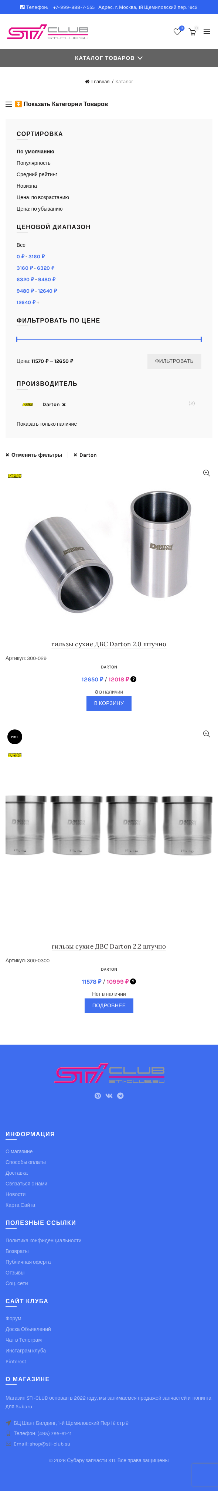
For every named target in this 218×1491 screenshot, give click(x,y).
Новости (15, 1194)
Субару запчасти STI (91, 1460)
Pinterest (16, 1361)
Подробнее (109, 1005)
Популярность (34, 163)
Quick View (206, 473)
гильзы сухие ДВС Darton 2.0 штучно (108, 644)
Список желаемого (181, 28)
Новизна (27, 186)
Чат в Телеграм (24, 1340)
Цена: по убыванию (39, 209)
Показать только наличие (47, 424)
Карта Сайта (20, 1205)
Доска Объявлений (28, 1329)
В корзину (109, 703)
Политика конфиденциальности (44, 1241)
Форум (13, 1318)
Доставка (17, 1173)
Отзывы (15, 1273)
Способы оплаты (26, 1162)
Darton (38, 404)
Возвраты (17, 1251)
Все (21, 245)
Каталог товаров (105, 58)
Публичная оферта (28, 1262)
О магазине (19, 1151)
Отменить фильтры (36, 455)
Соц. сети (17, 1283)
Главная (100, 81)
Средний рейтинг (37, 174)
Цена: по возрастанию (43, 197)
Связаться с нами (26, 1184)
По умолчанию (35, 152)
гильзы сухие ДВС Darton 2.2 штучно (109, 946)
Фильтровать (174, 361)
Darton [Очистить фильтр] (88, 455)
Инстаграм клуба (26, 1351)
